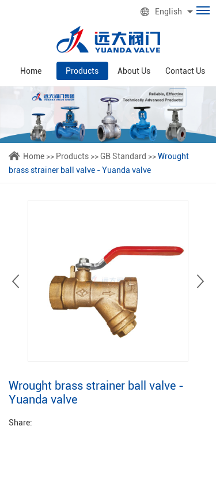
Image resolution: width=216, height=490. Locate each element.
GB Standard (123, 156)
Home (30, 71)
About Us (134, 71)
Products (82, 71)
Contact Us (185, 71)
